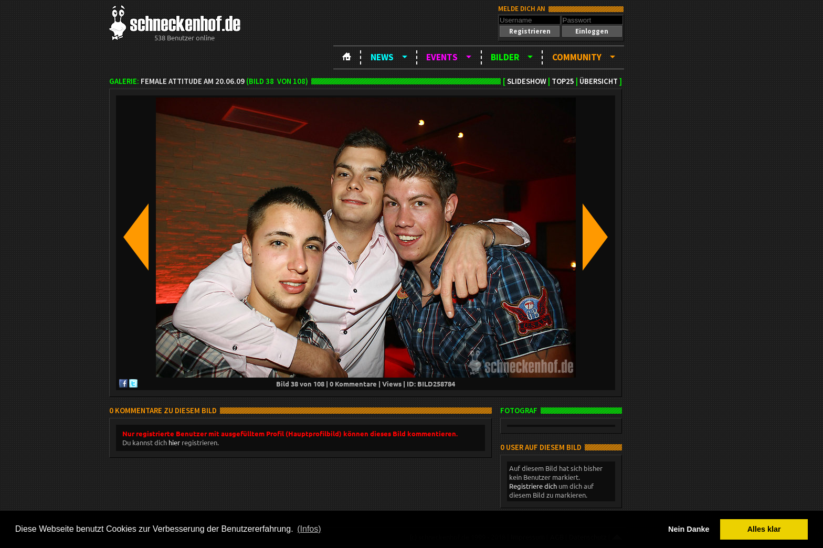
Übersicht (598, 81)
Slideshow (526, 81)
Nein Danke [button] (688, 529)
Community (577, 57)
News (382, 57)
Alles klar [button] (764, 529)
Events (442, 57)
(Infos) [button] (309, 528)
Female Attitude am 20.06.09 (193, 81)
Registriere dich (533, 485)
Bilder (505, 57)
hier (174, 442)
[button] (530, 31)
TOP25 (563, 81)
